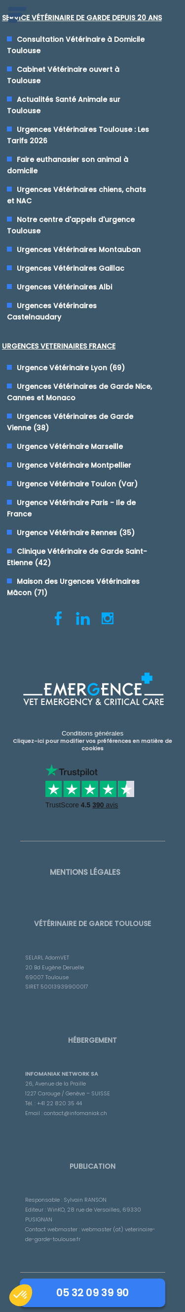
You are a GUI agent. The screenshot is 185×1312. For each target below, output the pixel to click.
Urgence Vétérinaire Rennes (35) (76, 533)
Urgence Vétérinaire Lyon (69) (71, 368)
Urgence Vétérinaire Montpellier (74, 465)
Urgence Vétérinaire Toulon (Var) (77, 484)
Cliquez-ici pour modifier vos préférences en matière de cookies (92, 744)
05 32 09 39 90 (92, 1293)
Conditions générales (92, 733)
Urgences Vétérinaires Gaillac (70, 268)
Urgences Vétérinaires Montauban (79, 250)
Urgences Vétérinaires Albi (64, 287)
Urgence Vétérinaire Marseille (70, 446)
